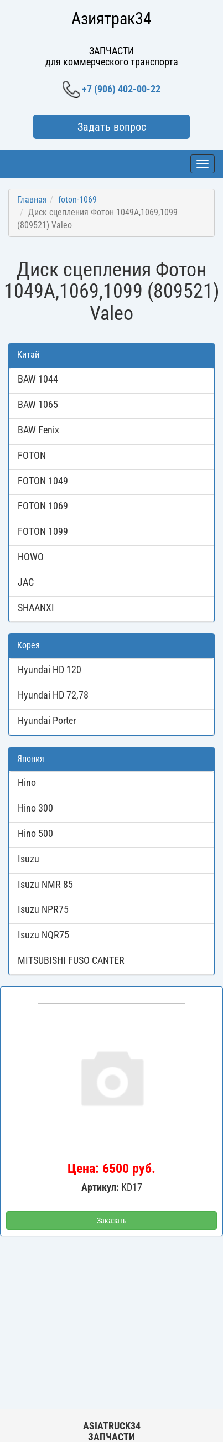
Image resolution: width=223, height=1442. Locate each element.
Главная (32, 199)
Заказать (112, 1220)
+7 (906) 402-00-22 (111, 89)
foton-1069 (77, 199)
